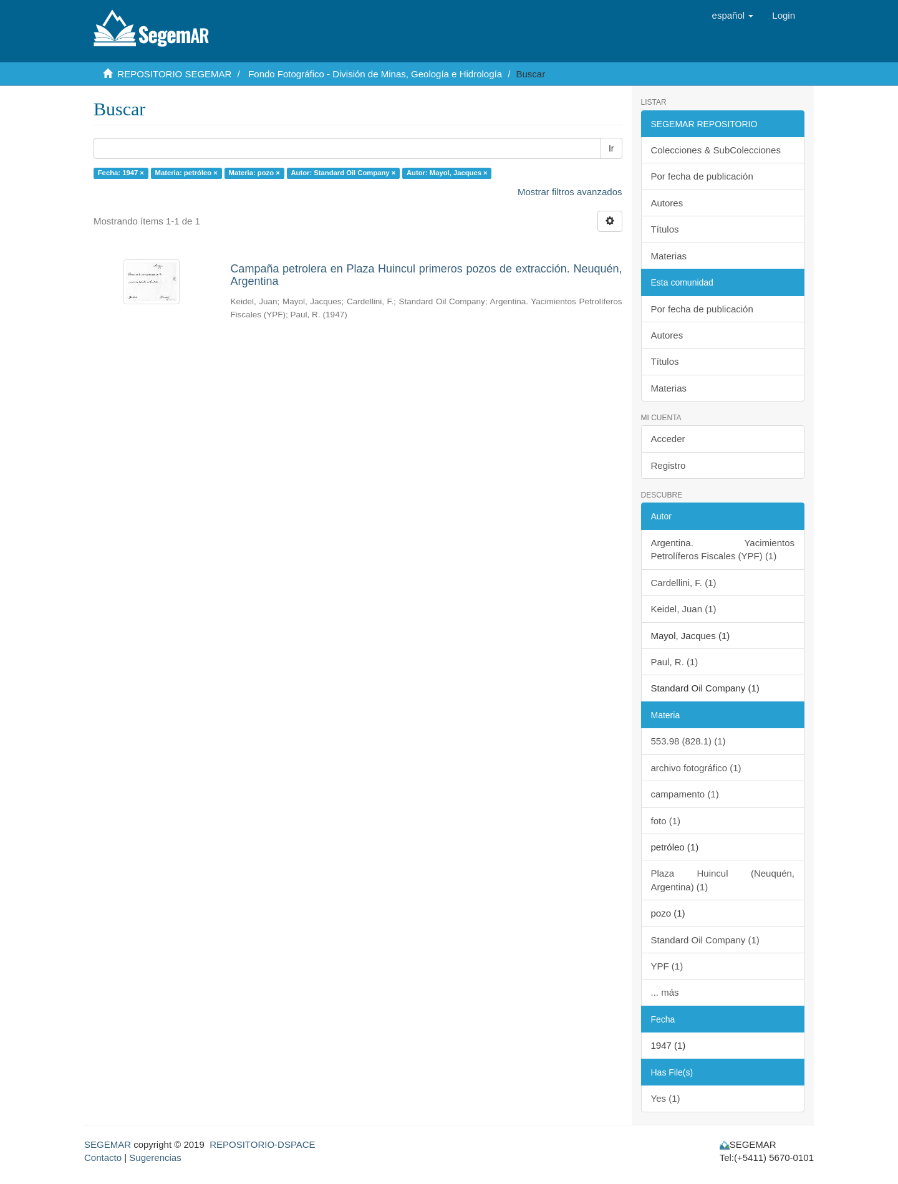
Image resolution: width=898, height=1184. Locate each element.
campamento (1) (685, 794)
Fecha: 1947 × (121, 172)
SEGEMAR (107, 1144)
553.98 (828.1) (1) (688, 741)
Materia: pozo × (254, 172)
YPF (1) (667, 966)
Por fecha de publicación (702, 176)
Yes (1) (665, 1098)
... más (665, 992)
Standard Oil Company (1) (705, 940)
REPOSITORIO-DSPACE (262, 1144)
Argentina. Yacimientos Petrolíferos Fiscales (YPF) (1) (723, 549)
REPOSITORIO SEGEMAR (174, 74)
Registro (668, 465)
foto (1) (666, 821)
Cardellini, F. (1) (684, 582)
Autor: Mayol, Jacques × (447, 172)
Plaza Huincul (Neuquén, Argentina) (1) (723, 880)
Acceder (668, 438)
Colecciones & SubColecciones (716, 150)
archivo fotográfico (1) (696, 768)
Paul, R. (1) (674, 662)
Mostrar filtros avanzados (570, 191)
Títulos (665, 229)
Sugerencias (155, 1157)
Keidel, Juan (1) (684, 609)
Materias (669, 256)
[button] (733, 15)
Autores (667, 203)
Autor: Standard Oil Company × (343, 172)
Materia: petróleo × (186, 172)
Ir (611, 148)
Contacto (103, 1157)
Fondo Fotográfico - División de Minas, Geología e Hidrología (375, 74)
